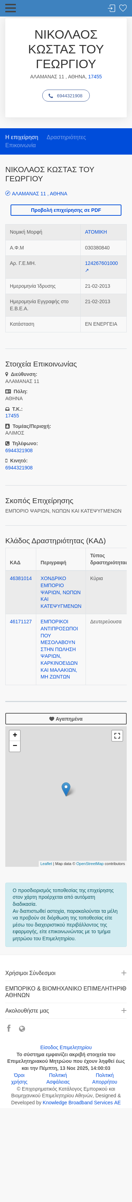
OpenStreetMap (90, 864)
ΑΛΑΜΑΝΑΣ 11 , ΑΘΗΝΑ (39, 193)
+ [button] (15, 735)
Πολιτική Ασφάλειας (58, 1078)
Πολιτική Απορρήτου (104, 1078)
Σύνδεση (111, 9)
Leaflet (46, 864)
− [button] (15, 746)
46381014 (21, 578)
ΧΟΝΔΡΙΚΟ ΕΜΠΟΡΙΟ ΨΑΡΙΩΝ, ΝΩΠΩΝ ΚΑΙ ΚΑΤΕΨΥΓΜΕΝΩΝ (60, 592)
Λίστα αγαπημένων (123, 9)
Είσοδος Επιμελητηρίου (66, 1047)
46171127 (21, 621)
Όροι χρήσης (19, 1078)
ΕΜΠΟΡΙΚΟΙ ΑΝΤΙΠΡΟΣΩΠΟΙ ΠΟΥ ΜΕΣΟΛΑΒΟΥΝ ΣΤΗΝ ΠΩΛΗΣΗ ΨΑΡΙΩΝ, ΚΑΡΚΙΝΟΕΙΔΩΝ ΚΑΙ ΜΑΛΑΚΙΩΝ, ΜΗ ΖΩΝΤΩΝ (59, 649)
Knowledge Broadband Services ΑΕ (82, 1102)
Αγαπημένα (65, 719)
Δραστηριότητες (66, 137)
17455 (95, 76)
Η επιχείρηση (21, 137)
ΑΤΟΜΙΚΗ (96, 232)
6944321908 (65, 96)
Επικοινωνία (20, 145)
